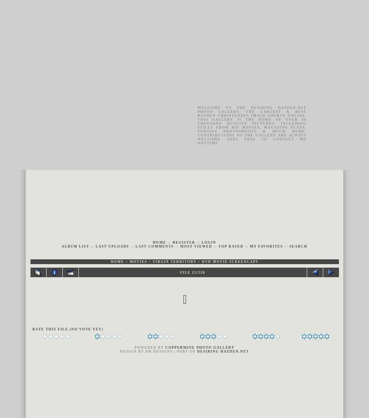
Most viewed (196, 246)
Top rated (231, 246)
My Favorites (266, 246)
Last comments (154, 246)
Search (298, 246)
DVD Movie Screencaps (230, 262)
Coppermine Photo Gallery (200, 348)
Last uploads (112, 246)
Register (184, 243)
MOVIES (138, 262)
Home (159, 243)
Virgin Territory (174, 262)
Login (209, 243)
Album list (75, 246)
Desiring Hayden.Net (223, 351)
